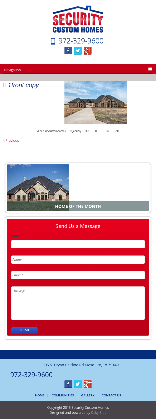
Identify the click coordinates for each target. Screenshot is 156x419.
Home (39, 395)
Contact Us (111, 395)
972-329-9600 (81, 40)
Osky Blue (98, 412)
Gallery (87, 395)
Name (17, 236)
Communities (63, 395)
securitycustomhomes (52, 131)
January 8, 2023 (82, 131)
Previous (11, 140)
